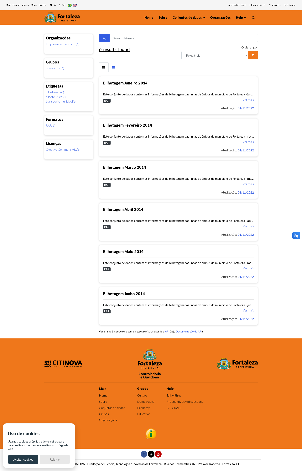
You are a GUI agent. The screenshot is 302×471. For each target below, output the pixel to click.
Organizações (220, 17)
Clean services (257, 5)
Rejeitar (55, 459)
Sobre (163, 17)
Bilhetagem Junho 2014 (124, 293)
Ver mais (248, 99)
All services (274, 5)
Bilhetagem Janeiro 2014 (125, 83)
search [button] (25, 5)
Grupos (104, 414)
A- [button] (55, 5)
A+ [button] (63, 5)
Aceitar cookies (23, 459)
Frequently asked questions (185, 401)
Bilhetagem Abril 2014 (123, 209)
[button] (51, 5)
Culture (142, 395)
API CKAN (174, 407)
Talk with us (174, 395)
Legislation (289, 5)
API (167, 331)
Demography (145, 401)
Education (143, 414)
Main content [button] (13, 5)
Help (239, 17)
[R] (214, 55)
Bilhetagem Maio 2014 (123, 251)
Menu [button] (34, 5)
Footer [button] (42, 5)
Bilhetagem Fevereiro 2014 (127, 125)
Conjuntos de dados (187, 17)
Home (148, 17)
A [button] (59, 5)
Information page (237, 5)
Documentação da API (189, 331)
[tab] (104, 67)
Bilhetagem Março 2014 (124, 167)
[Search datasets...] (183, 38)
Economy (143, 407)
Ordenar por (249, 47)
